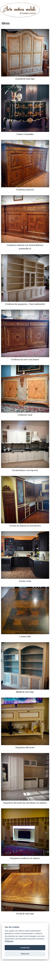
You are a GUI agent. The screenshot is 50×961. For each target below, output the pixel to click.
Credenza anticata (25, 190)
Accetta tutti (25, 948)
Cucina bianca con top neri (25, 470)
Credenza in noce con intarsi (25, 359)
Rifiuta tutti (25, 954)
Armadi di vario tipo (25, 79)
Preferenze (9, 941)
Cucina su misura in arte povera (25, 526)
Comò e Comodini (25, 134)
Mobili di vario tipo (25, 692)
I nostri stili (25, 637)
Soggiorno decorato (25, 747)
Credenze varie (25, 415)
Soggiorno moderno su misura (25, 858)
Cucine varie (25, 581)
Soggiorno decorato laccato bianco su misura (25, 803)
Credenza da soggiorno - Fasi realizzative (25, 304)
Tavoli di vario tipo (25, 914)
